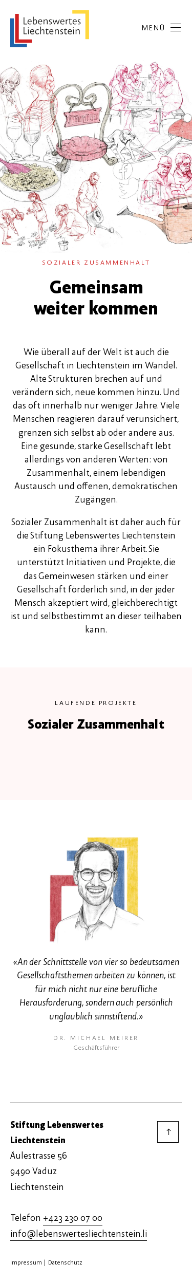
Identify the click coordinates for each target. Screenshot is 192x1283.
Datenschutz (65, 1262)
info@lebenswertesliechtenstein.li (78, 1234)
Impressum (26, 1262)
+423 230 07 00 (72, 1218)
